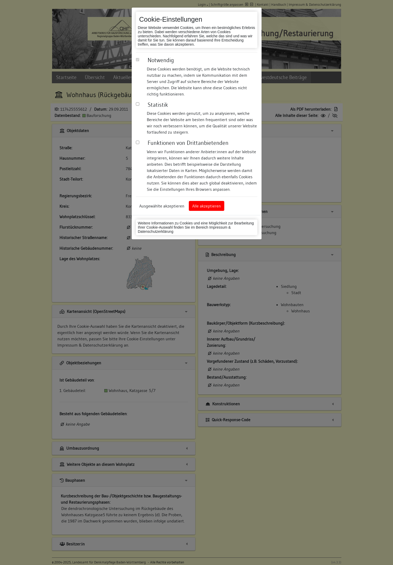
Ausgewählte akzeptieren (161, 206)
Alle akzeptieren (206, 206)
